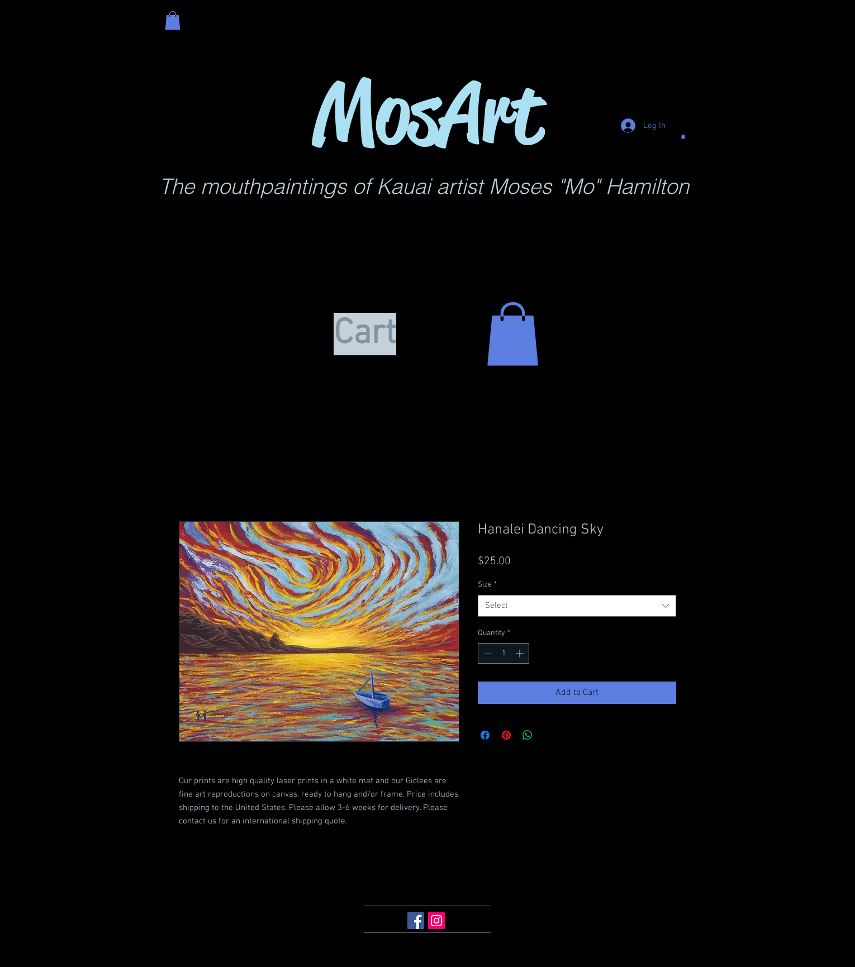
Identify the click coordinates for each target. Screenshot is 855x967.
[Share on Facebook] (485, 735)
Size (487, 584)
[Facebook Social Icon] (415, 920)
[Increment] (521, 653)
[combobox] (577, 606)
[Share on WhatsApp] (527, 735)
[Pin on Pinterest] (506, 735)
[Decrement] (486, 653)
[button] (172, 20)
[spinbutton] (503, 653)
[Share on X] (548, 735)
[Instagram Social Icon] (436, 920)
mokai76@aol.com (398, 880)
